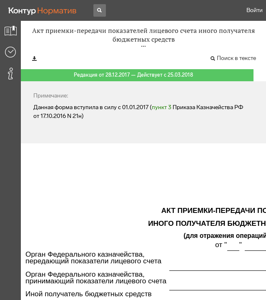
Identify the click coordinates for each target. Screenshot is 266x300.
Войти (254, 10)
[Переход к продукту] (42, 10)
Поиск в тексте (236, 58)
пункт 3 (161, 107)
